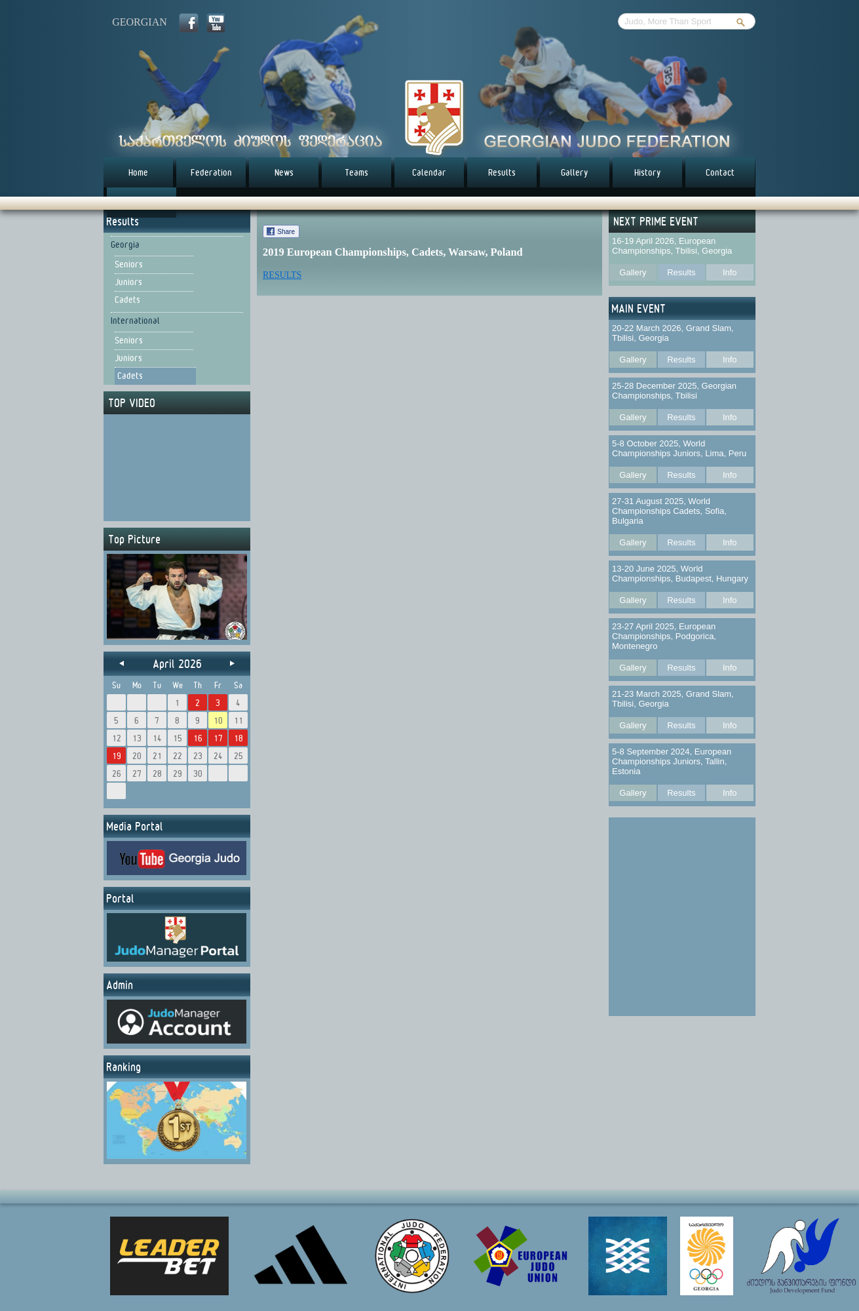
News (284, 172)
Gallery (574, 172)
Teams (356, 172)
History (647, 172)
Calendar (429, 172)
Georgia (125, 244)
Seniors (129, 264)
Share (286, 231)
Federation (211, 172)
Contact (720, 172)
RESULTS (282, 275)
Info (730, 272)
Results (502, 172)
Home (138, 172)
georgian (139, 22)
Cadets (127, 299)
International (135, 320)
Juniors (128, 282)
